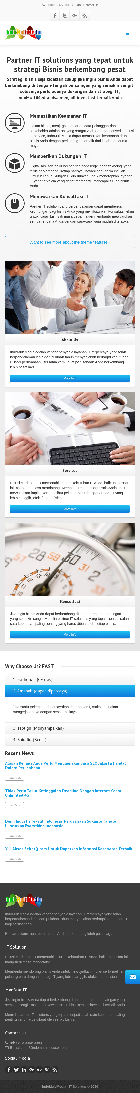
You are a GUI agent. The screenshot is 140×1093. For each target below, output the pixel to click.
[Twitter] (65, 15)
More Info (70, 378)
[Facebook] (55, 15)
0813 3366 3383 (56, 5)
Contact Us (88, 5)
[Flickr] (39, 1069)
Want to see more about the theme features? (70, 242)
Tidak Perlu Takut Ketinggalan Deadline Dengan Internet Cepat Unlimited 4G (63, 793)
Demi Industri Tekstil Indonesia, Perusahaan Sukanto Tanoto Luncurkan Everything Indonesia (60, 823)
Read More (14, 777)
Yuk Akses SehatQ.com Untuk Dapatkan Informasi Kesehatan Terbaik (68, 848)
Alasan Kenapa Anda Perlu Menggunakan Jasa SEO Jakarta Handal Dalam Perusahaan (65, 765)
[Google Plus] (75, 15)
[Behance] (47, 1069)
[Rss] (85, 15)
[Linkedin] (24, 1069)
